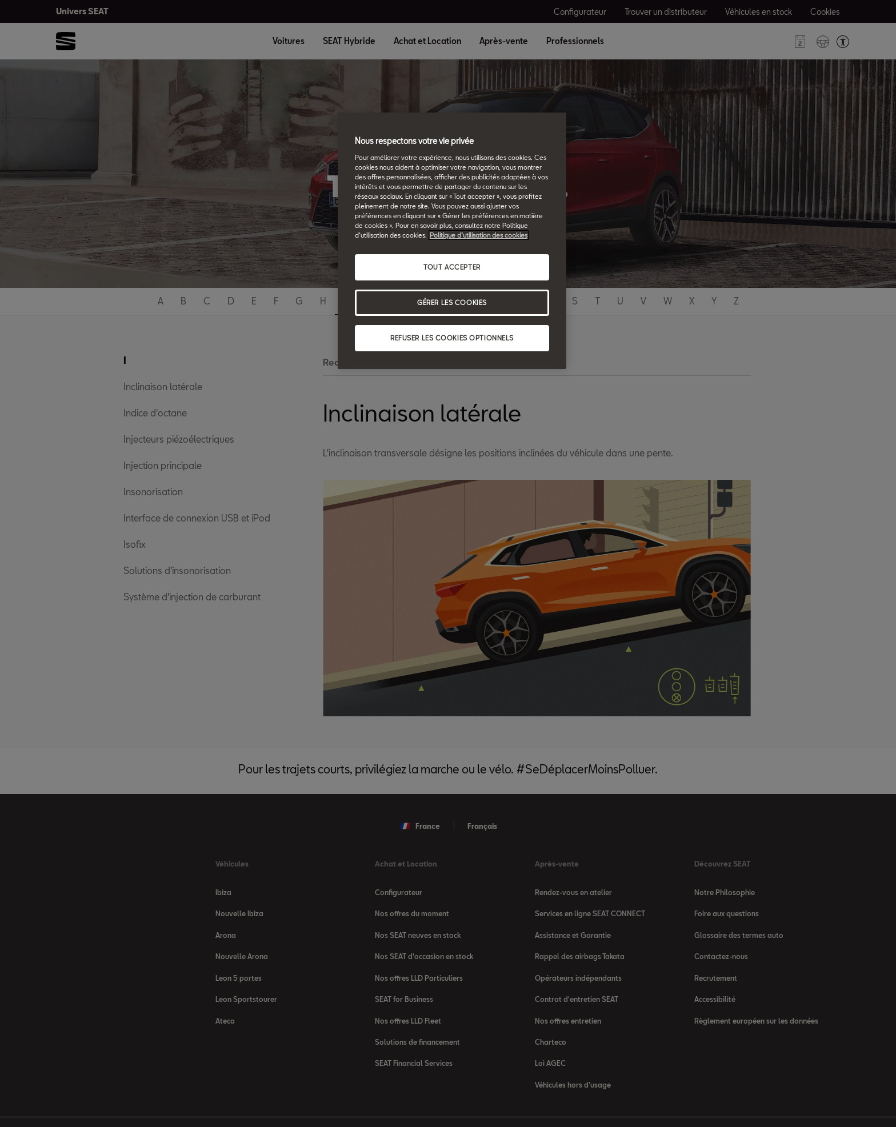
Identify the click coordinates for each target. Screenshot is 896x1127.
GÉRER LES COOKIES (452, 302)
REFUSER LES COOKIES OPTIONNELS (452, 338)
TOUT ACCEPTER (451, 267)
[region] (452, 241)
